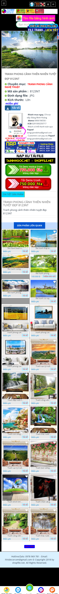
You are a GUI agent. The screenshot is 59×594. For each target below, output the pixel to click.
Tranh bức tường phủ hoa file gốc (43, 468)
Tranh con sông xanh (15, 434)
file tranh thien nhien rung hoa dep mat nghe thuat (15, 248)
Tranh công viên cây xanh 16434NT (15, 536)
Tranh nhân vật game (43, 502)
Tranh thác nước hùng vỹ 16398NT (43, 536)
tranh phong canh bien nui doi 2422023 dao (43, 332)
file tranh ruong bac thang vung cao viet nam (15, 269)
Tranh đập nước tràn (15, 400)
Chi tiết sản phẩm (13, 194)
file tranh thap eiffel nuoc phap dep (43, 248)
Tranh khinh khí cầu (15, 502)
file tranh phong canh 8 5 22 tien (15, 292)
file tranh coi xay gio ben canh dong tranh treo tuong (43, 298)
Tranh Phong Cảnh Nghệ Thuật (28, 86)
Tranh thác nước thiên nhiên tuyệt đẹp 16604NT (43, 434)
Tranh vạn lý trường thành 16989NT (43, 366)
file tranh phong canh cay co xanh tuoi (43, 273)
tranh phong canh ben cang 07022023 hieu (15, 366)
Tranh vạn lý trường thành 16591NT (15, 468)
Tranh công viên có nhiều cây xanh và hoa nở (43, 400)
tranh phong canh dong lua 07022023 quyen (15, 332)
